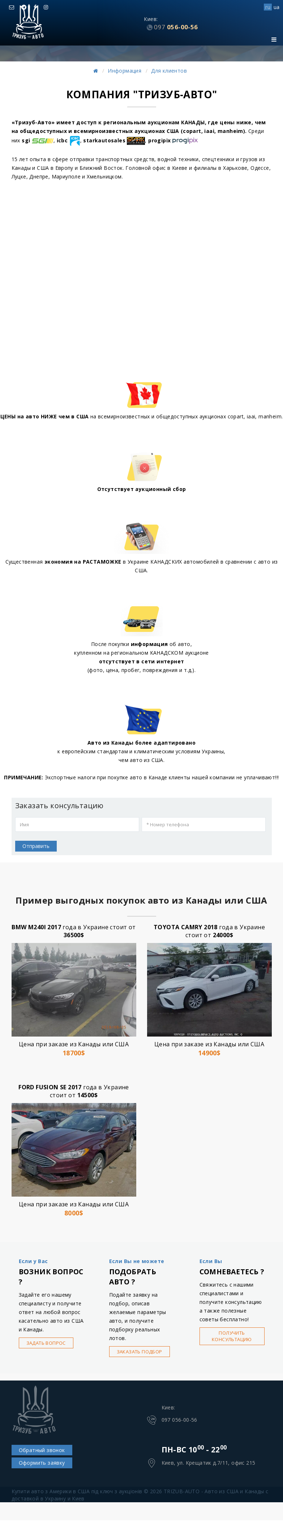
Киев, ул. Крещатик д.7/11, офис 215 (209, 1462)
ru (267, 7)
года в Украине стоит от (74, 931)
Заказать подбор (139, 1351)
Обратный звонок (42, 1450)
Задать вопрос (46, 1343)
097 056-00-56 (179, 1419)
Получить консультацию (232, 1336)
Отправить (36, 846)
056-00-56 (176, 27)
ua (277, 7)
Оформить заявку (42, 1462)
